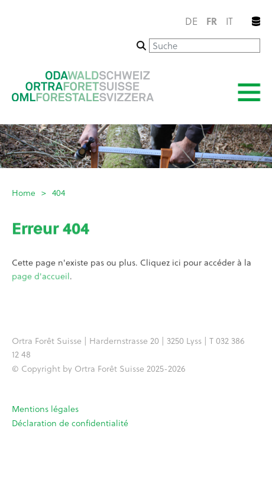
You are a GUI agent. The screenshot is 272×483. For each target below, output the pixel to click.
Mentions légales (45, 408)
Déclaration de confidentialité (70, 423)
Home (23, 192)
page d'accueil (41, 278)
